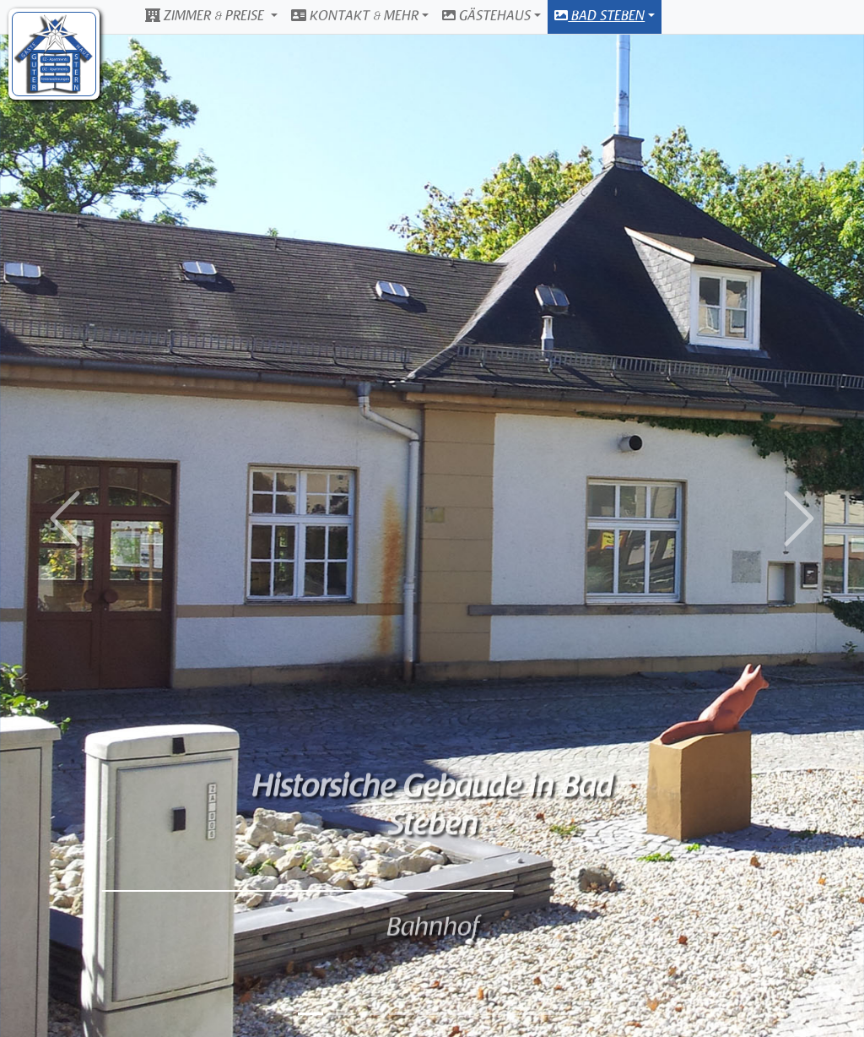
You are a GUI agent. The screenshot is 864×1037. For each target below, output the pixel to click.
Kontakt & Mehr (354, 16)
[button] (65, 518)
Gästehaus (486, 16)
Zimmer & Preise (206, 16)
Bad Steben (599, 16)
